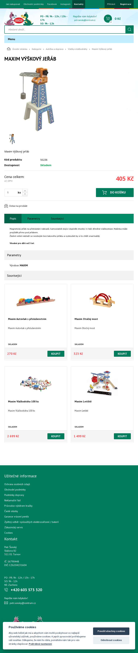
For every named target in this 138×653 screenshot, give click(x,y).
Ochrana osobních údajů (17, 484)
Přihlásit (111, 4)
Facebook (52, 4)
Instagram (65, 4)
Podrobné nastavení (40, 643)
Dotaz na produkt (18, 205)
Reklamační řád (12, 500)
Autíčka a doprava (54, 49)
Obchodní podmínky (34, 4)
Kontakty (78, 4)
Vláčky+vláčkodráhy (77, 49)
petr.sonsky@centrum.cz (84, 20)
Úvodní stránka (17, 49)
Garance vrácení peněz (16, 516)
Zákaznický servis (13, 527)
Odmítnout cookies (111, 640)
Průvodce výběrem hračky (18, 505)
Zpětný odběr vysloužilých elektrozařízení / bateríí (31, 522)
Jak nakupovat (13, 4)
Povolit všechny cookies (111, 631)
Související (57, 218)
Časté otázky (11, 511)
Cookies (8, 532)
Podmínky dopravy (14, 495)
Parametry (33, 218)
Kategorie (36, 49)
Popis (13, 218)
